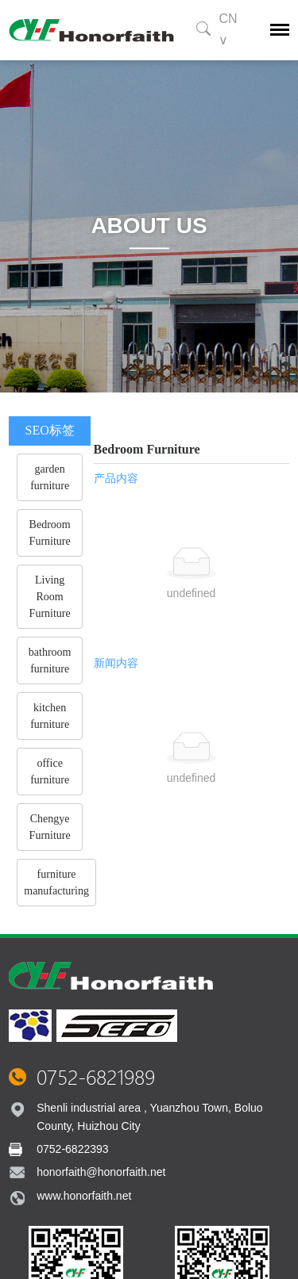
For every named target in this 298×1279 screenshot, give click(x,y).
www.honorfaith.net (84, 1195)
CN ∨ (228, 29)
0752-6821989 (96, 1076)
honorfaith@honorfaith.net (101, 1172)
